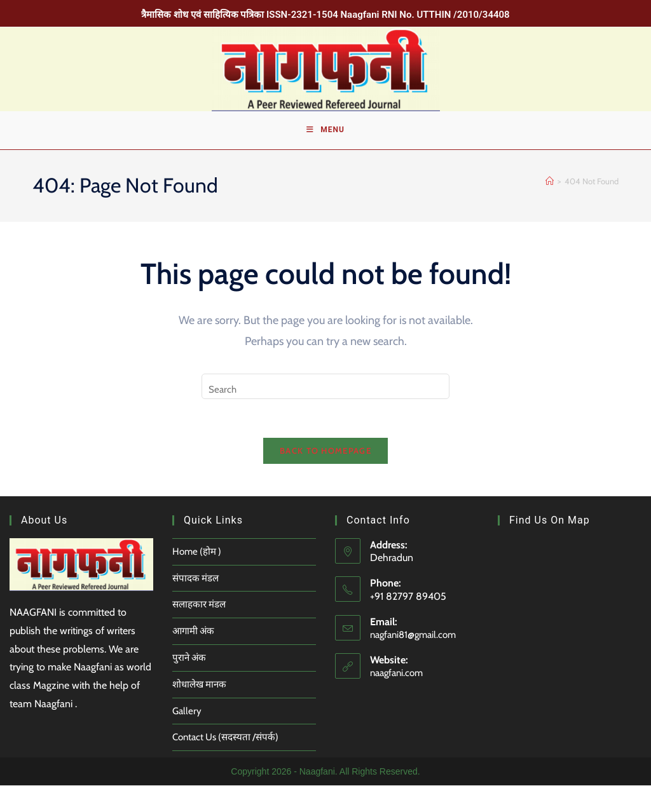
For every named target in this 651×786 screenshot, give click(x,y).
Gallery (187, 711)
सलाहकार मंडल (199, 605)
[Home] (549, 182)
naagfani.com (396, 673)
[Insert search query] (325, 386)
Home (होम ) (196, 551)
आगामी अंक (193, 631)
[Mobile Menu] (325, 130)
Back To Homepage (325, 450)
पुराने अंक (189, 657)
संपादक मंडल (195, 578)
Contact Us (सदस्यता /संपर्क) (225, 737)
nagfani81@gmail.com (413, 634)
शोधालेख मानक (199, 684)
